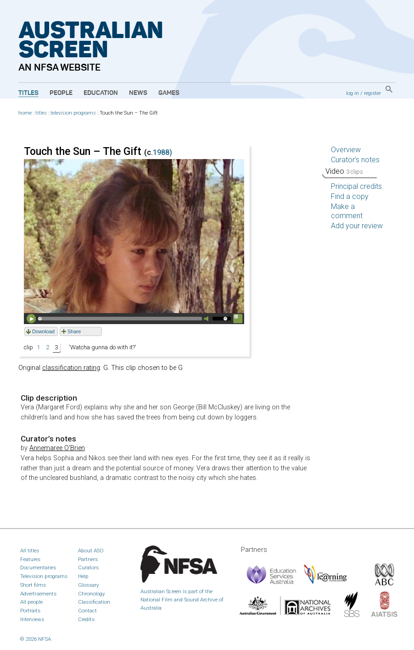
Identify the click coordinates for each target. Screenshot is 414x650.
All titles (29, 550)
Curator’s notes (355, 159)
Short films (33, 585)
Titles (28, 93)
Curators (88, 567)
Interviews (32, 619)
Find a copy (350, 196)
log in (352, 93)
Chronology (91, 593)
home (25, 113)
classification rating (71, 368)
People (61, 93)
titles (41, 113)
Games (168, 93)
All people (31, 602)
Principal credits (356, 186)
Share (74, 331)
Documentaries (38, 567)
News (138, 93)
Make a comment (347, 211)
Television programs (43, 576)
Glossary (88, 585)
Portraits (30, 610)
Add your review (357, 225)
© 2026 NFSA (35, 639)
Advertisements (38, 593)
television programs (73, 113)
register (372, 93)
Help (83, 576)
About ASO (91, 550)
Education (101, 93)
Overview (346, 149)
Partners (88, 559)
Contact (87, 610)
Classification (94, 602)
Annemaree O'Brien (57, 448)
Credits (86, 619)
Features (30, 559)
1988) (162, 152)
